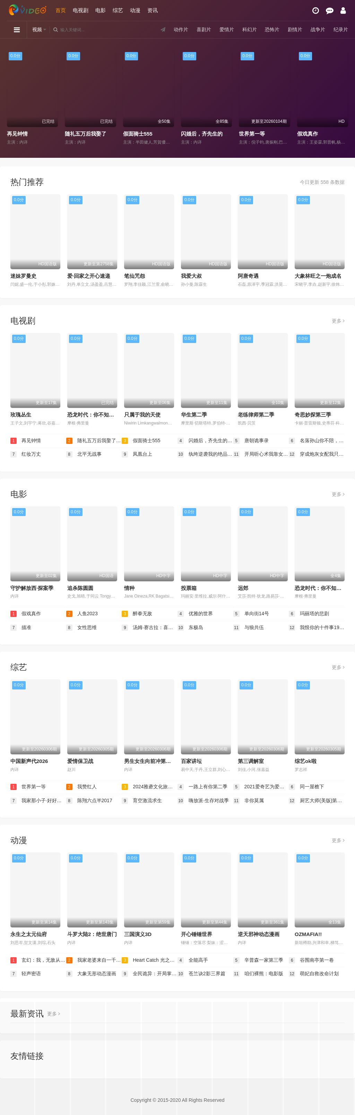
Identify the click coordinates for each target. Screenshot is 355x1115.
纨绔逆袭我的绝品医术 (205, 454)
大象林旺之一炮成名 (318, 276)
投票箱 (189, 588)
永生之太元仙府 (28, 934)
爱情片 (226, 29)
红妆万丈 (25, 454)
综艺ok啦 (306, 761)
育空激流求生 (142, 801)
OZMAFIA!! (308, 934)
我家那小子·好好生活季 (38, 801)
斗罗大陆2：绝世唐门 (92, 934)
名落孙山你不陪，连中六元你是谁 (317, 441)
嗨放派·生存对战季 (203, 801)
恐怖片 (272, 29)
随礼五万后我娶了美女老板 (96, 134)
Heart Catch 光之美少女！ (150, 960)
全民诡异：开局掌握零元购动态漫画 (150, 974)
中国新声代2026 (29, 761)
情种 (129, 588)
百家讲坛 (191, 761)
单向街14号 (251, 614)
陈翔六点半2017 (89, 801)
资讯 (152, 10)
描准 (20, 628)
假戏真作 (307, 134)
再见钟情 (17, 134)
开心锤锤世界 (196, 934)
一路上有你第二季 (202, 787)
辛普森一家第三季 (258, 960)
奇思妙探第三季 (313, 415)
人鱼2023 (82, 614)
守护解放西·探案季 (31, 588)
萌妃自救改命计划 (314, 974)
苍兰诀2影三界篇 (201, 974)
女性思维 (81, 628)
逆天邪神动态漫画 (258, 934)
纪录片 (341, 29)
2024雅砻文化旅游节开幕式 (150, 787)
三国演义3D (137, 934)
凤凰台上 (137, 454)
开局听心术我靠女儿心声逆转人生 (261, 454)
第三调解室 (251, 761)
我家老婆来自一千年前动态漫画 (94, 960)
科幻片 (249, 29)
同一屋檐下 (306, 787)
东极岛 (190, 628)
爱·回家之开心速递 (88, 276)
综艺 (118, 10)
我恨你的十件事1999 (317, 628)
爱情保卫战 (80, 761)
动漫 (135, 10)
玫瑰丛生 (20, 415)
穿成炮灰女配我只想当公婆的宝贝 (317, 454)
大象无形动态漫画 (91, 974)
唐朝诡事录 (251, 441)
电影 (100, 10)
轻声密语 (25, 974)
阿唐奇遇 (248, 276)
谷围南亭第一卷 (311, 960)
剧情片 (295, 29)
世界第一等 (252, 134)
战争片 (318, 29)
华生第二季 (194, 415)
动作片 (181, 29)
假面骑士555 (138, 134)
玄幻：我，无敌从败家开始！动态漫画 (38, 960)
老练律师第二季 (256, 415)
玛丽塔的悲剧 (309, 614)
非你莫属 (248, 801)
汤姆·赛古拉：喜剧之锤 (150, 628)
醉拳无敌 (137, 614)
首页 (60, 10)
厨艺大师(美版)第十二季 (317, 801)
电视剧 (80, 10)
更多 (338, 321)
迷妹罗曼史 (23, 276)
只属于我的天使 (142, 415)
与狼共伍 (248, 628)
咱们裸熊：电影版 (258, 974)
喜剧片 (204, 29)
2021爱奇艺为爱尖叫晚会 (261, 787)
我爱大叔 (191, 276)
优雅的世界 (195, 614)
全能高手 (193, 960)
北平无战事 (84, 454)
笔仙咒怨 (134, 276)
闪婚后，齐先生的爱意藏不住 (215, 134)
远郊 (243, 588)
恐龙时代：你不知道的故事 (98, 415)
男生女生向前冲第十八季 (152, 761)
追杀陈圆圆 (80, 588)
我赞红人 (81, 787)
